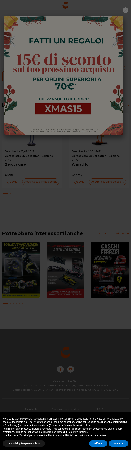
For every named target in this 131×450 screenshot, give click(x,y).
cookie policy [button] (83, 425)
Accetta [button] (118, 443)
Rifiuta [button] (98, 443)
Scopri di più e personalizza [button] (24, 443)
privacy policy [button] (102, 418)
